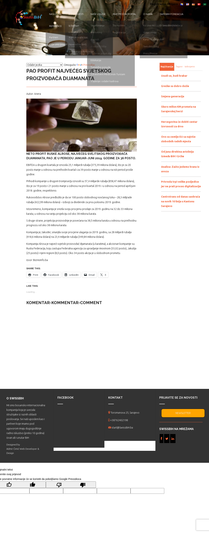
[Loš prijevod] (71, 484)
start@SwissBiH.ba (122, 427)
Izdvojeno (190, 66)
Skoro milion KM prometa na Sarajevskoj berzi (178, 109)
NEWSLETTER (183, 413)
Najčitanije (167, 66)
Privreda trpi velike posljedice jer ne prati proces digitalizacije (181, 184)
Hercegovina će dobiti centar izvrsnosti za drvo (179, 124)
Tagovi (179, 66)
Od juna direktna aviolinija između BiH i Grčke (177, 154)
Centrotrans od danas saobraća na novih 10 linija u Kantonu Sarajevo (180, 201)
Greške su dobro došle (175, 86)
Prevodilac (85, 64)
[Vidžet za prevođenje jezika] (44, 65)
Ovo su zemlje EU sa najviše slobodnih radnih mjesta (178, 139)
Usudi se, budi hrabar (174, 75)
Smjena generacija (172, 96)
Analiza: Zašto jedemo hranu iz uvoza (180, 169)
